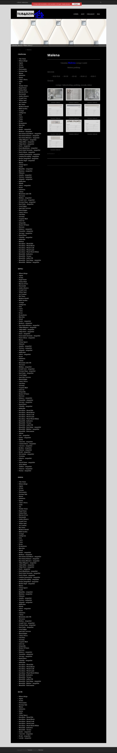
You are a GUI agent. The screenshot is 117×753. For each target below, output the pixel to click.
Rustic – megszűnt (25, 129)
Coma (21, 119)
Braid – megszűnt (24, 452)
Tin (20, 84)
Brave (21, 187)
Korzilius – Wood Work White (29, 252)
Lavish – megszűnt (25, 738)
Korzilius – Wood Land (26, 250)
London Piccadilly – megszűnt (29, 156)
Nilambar (40, 750)
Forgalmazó (90, 14)
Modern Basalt (24, 106)
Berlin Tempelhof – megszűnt (28, 158)
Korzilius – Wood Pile (57, 164)
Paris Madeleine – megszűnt (28, 148)
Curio (21, 117)
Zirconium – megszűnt (26, 454)
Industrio (22, 75)
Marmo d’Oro (23, 92)
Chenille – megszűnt (25, 237)
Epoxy (21, 77)
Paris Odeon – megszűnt (27, 152)
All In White (23, 464)
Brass (21, 121)
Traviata (22, 456)
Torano (21, 67)
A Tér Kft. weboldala (22, 2)
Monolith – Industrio (26, 254)
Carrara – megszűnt (25, 446)
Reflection (22, 181)
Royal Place (23, 235)
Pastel (21, 167)
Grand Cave (23, 98)
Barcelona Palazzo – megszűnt (29, 135)
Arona (21, 65)
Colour (21, 192)
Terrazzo (22, 196)
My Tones (22, 104)
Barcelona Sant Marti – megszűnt (30, 133)
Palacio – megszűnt (25, 458)
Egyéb (57, 153)
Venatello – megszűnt (26, 231)
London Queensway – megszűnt (29, 154)
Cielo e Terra (23, 79)
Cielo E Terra (23, 212)
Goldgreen (22, 113)
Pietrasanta (23, 69)
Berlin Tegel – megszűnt (27, 160)
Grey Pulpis (23, 206)
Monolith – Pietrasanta (26, 431)
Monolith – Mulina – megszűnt (29, 262)
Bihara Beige (23, 61)
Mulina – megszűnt (25, 198)
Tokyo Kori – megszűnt (26, 144)
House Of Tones (24, 225)
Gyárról (76, 14)
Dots (20, 115)
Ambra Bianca (24, 96)
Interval (21, 221)
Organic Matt (23, 219)
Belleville (94, 166)
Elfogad (76, 4)
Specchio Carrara (25, 208)
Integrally (22, 223)
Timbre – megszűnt (25, 466)
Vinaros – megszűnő (25, 468)
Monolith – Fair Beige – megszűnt (30, 260)
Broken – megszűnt (25, 448)
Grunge (21, 111)
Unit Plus (22, 214)
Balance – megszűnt (25, 229)
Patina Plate (23, 90)
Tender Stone (23, 86)
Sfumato (21, 173)
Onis (20, 460)
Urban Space (23, 165)
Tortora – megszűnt (25, 177)
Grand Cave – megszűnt (27, 200)
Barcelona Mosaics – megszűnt (29, 138)
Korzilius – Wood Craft (26, 248)
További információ (66, 4)
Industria (22, 189)
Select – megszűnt (25, 185)
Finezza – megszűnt (25, 450)
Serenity (22, 216)
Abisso (21, 433)
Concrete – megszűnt (26, 441)
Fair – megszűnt (24, 435)
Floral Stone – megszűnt (27, 462)
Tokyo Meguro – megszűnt (27, 140)
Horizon (21, 227)
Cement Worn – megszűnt (27, 444)
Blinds (21, 183)
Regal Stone (23, 88)
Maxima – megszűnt (25, 171)
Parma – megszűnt (25, 471)
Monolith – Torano (25, 256)
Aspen (21, 63)
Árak (98, 14)
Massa (21, 73)
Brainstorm (23, 123)
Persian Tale (23, 71)
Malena (21, 241)
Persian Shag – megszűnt (27, 202)
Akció (82, 14)
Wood (21, 127)
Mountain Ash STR (25, 194)
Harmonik (22, 94)
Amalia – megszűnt (25, 175)
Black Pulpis (23, 210)
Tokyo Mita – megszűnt (26, 142)
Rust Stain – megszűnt (26, 204)
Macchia (22, 125)
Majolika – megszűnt (26, 169)
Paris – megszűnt (24, 146)
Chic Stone (22, 59)
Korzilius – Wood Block (26, 245)
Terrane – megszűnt (25, 233)
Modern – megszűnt (25, 131)
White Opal (22, 100)
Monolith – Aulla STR (26, 258)
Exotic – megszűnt (25, 437)
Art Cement (22, 102)
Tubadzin (29, 750)
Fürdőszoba (63, 153)
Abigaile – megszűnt (25, 179)
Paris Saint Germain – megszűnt (29, 150)
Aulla (21, 81)
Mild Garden (23, 108)
